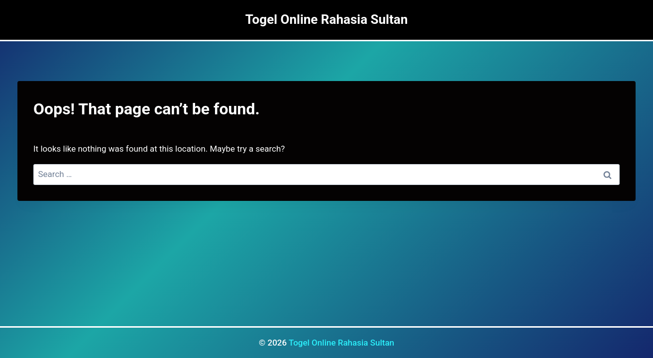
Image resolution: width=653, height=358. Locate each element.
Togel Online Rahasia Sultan (341, 343)
